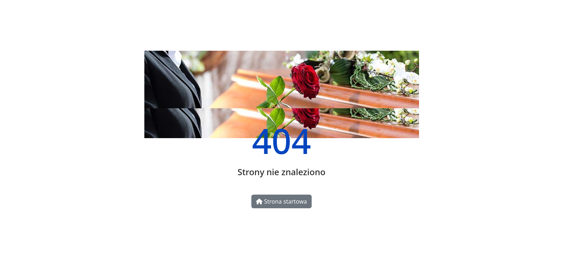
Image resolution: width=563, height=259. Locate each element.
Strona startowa (281, 201)
